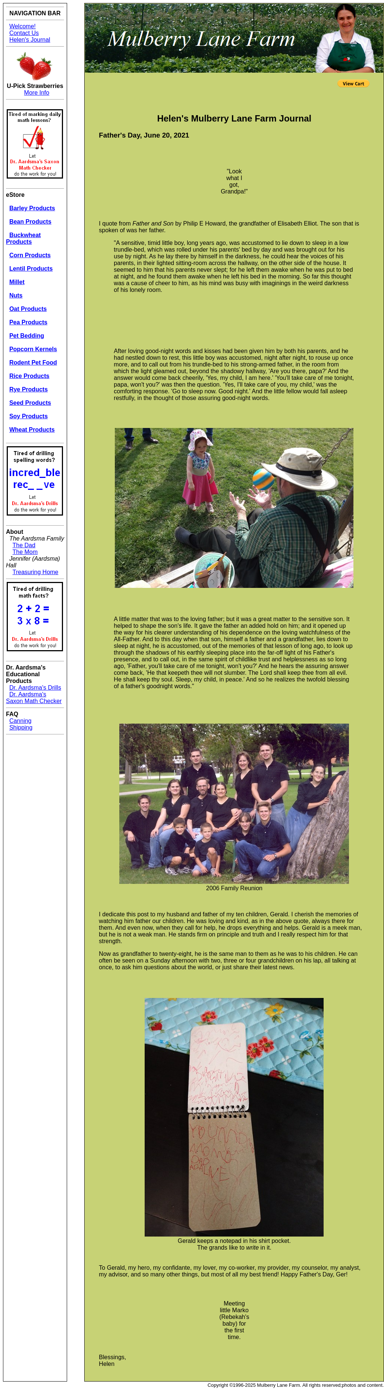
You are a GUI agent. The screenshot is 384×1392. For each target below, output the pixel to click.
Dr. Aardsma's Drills (35, 687)
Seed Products (30, 403)
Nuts (16, 295)
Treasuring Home (36, 572)
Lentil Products (31, 268)
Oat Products (28, 309)
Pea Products (28, 322)
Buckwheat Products (23, 238)
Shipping (20, 727)
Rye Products (28, 389)
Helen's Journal (29, 40)
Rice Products (29, 376)
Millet (17, 282)
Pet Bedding (26, 336)
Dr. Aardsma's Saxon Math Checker (34, 697)
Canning (20, 721)
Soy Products (28, 416)
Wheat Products (32, 429)
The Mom (25, 552)
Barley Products (32, 208)
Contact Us (24, 33)
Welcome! (22, 26)
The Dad (24, 545)
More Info (37, 92)
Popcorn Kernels (33, 349)
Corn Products (30, 255)
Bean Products (30, 221)
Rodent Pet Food (33, 362)
